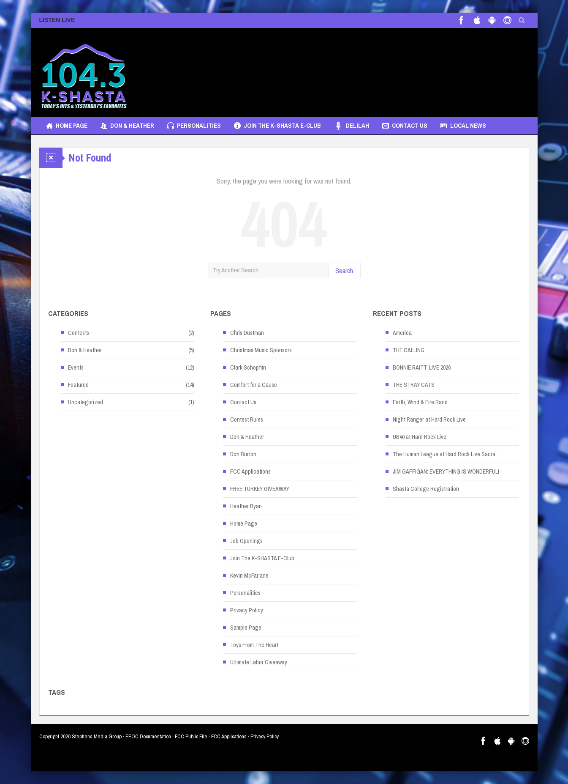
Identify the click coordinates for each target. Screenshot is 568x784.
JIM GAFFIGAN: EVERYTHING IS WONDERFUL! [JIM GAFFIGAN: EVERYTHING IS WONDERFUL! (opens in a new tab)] (446, 471)
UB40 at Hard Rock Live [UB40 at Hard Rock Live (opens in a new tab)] (419, 437)
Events (76, 367)
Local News (463, 125)
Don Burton (243, 454)
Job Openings (246, 541)
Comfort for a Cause (253, 385)
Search (344, 270)
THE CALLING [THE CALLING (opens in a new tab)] (408, 350)
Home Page (66, 125)
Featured (78, 385)
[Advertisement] (375, 68)
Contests (78, 333)
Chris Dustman (247, 333)
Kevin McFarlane (249, 575)
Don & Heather (127, 125)
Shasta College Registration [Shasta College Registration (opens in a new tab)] (426, 489)
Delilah (351, 125)
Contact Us (404, 125)
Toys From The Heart (254, 645)
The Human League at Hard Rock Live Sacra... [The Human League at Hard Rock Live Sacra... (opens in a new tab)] (446, 454)
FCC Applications (250, 471)
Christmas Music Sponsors (261, 350)
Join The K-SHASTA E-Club (277, 125)
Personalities (194, 125)
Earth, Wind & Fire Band (420, 402)
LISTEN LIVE (57, 19)
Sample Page (245, 627)
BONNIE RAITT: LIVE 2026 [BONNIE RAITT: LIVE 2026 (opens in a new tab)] (422, 367)
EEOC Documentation (148, 736)
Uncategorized (85, 402)
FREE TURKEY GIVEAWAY (259, 489)
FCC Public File (191, 736)
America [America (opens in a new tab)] (402, 333)
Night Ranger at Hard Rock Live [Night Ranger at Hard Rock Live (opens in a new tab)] (429, 419)
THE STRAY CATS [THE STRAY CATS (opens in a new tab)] (414, 385)
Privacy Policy (246, 610)
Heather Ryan (246, 506)
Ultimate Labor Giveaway (258, 662)
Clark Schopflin (248, 367)
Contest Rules (246, 419)
